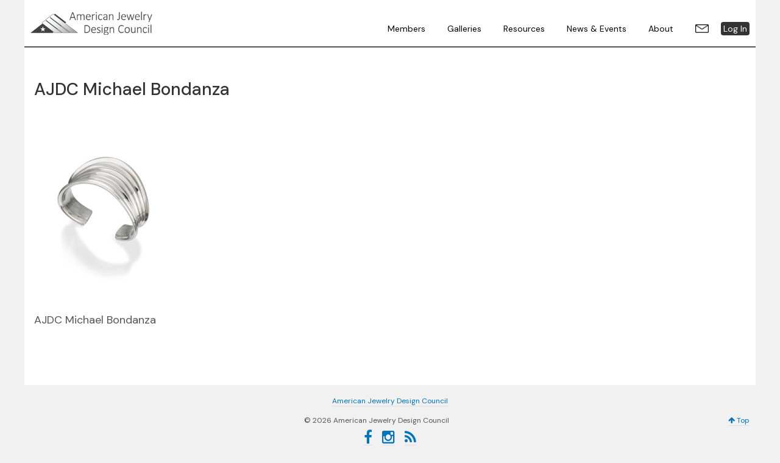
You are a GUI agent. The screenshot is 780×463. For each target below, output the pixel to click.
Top (739, 420)
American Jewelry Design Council (121, 23)
